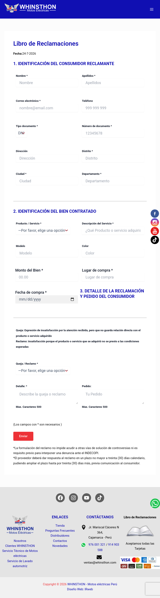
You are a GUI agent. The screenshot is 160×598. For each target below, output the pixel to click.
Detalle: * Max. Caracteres (47, 396)
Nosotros (20, 541)
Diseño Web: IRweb (80, 589)
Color (113, 250)
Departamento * (113, 178)
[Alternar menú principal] (152, 9)
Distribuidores (60, 536)
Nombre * (47, 80)
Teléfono (113, 105)
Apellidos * (113, 80)
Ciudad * (47, 178)
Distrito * (113, 156)
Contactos (60, 541)
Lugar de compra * (113, 274)
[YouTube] (86, 497)
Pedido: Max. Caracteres (113, 396)
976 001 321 (97, 544)
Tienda (60, 525)
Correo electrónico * (47, 105)
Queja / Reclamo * (80, 368)
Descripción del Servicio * (113, 228)
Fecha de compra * (46, 296)
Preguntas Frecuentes (60, 531)
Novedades (60, 546)
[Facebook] (60, 497)
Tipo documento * (47, 131)
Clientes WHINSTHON (20, 546)
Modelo (47, 250)
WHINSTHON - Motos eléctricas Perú (92, 584)
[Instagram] (73, 497)
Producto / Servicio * (47, 228)
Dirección (47, 156)
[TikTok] (99, 497)
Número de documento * (113, 131)
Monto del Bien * (46, 274)
